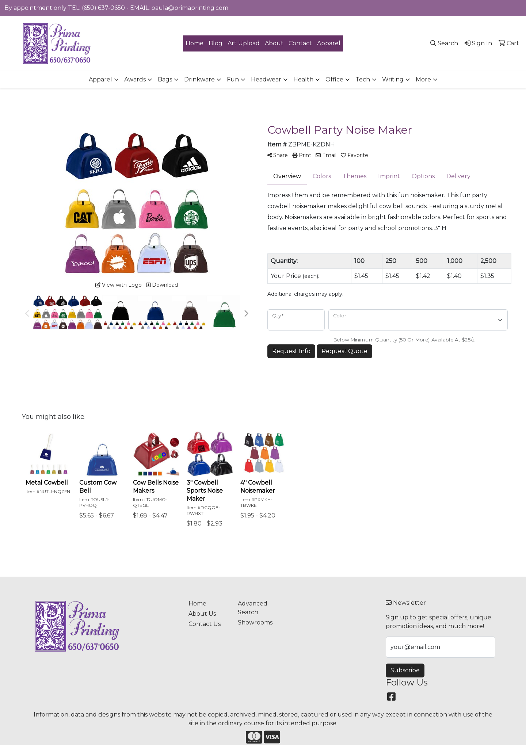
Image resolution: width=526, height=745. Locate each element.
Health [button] (303, 79)
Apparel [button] (100, 79)
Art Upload (244, 43)
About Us (202, 613)
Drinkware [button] (199, 79)
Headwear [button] (266, 79)
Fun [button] (233, 79)
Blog (215, 43)
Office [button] (334, 79)
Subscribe (405, 670)
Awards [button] (135, 79)
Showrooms (255, 622)
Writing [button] (393, 79)
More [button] (423, 79)
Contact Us (204, 623)
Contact (300, 43)
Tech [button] (362, 79)
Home (194, 43)
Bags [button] (165, 79)
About (274, 43)
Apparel (328, 43)
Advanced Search (252, 608)
